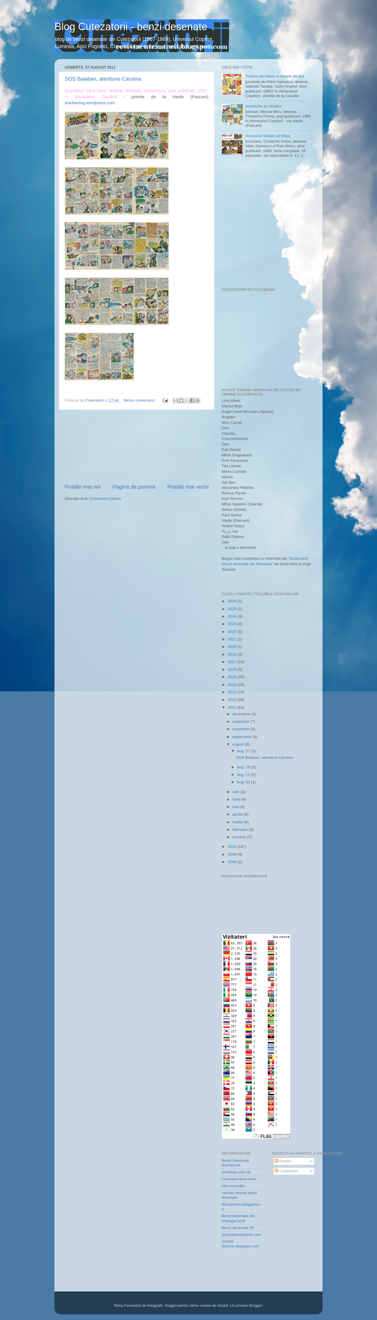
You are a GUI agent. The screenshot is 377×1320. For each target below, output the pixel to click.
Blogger (255, 1305)
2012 (232, 699)
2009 (232, 854)
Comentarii (286, 1171)
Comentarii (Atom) (105, 498)
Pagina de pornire (133, 487)
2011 (232, 707)
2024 (232, 616)
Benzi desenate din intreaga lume (238, 1218)
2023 (232, 624)
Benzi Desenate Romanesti (235, 1162)
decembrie (242, 714)
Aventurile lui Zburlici (263, 106)
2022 (232, 631)
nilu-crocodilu (233, 1186)
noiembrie (241, 721)
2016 (232, 669)
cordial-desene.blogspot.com (240, 1243)
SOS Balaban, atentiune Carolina (103, 79)
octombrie (241, 729)
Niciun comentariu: (140, 400)
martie (238, 822)
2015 (232, 677)
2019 (232, 654)
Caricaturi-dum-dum (239, 1179)
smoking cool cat (236, 1172)
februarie (240, 829)
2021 (232, 639)
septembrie (242, 737)
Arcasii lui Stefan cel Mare (267, 136)
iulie (236, 792)
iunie (237, 799)
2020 (232, 646)
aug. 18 (244, 767)
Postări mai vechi (188, 487)
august (238, 744)
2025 (232, 609)
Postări (283, 1161)
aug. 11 (244, 774)
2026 (232, 601)
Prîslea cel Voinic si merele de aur (274, 76)
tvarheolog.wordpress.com (90, 103)
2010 (232, 846)
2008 (232, 862)
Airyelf (222, 1305)
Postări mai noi (83, 487)
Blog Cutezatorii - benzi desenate (130, 27)
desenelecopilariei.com (241, 1234)
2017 (232, 662)
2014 (232, 684)
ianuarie (239, 837)
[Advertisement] (136, 446)
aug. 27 (244, 751)
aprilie (238, 814)
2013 (232, 692)
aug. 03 (244, 782)
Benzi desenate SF (238, 1228)
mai (236, 807)
